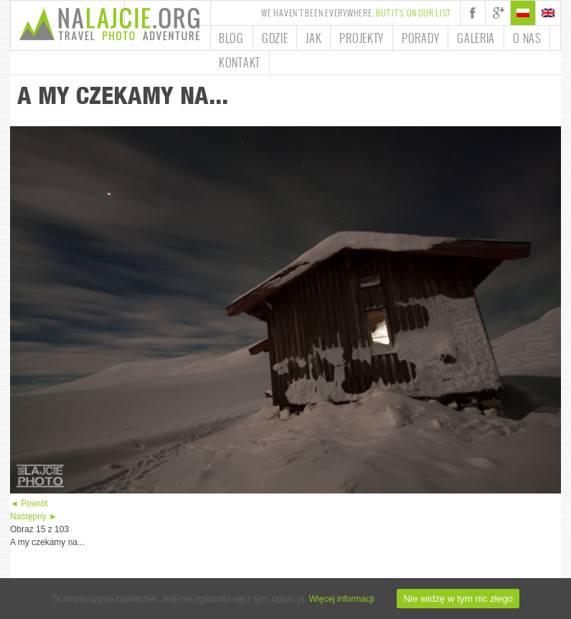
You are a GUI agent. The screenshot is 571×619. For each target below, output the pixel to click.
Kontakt (239, 62)
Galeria (476, 38)
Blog (231, 38)
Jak (313, 38)
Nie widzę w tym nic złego (458, 598)
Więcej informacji (341, 599)
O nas (527, 38)
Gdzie (275, 38)
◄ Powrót (29, 503)
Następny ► (33, 516)
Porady (420, 38)
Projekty (361, 38)
